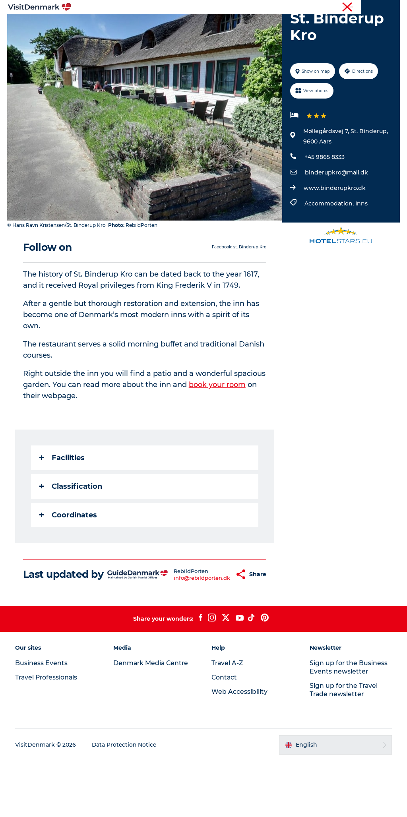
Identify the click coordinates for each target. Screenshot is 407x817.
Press (366, 7)
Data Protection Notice (126, 801)
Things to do (219, 25)
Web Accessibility (239, 748)
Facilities (62, 502)
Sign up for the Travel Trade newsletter (343, 747)
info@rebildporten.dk (182, 628)
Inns (361, 248)
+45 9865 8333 (324, 202)
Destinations (169, 25)
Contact (389, 7)
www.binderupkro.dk (334, 233)
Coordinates (69, 560)
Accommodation (276, 25)
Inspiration (122, 25)
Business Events (333, 7)
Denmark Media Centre (152, 720)
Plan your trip (187, 34)
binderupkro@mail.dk (336, 217)
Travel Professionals (283, 7)
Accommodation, (329, 248)
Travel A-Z (227, 720)
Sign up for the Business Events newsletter (348, 724)
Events (230, 34)
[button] (215, 625)
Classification (71, 531)
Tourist (244, 7)
